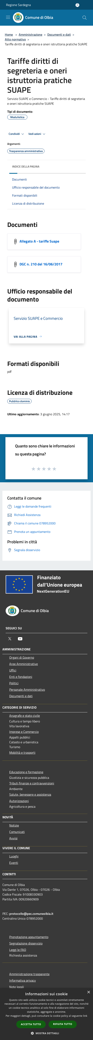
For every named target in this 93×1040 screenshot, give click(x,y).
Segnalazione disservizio (25, 943)
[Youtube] (20, 639)
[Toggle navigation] (8, 17)
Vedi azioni (37, 134)
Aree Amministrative (23, 663)
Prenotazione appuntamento (28, 936)
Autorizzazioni (19, 800)
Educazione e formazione (26, 772)
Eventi (13, 862)
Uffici (12, 670)
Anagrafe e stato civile (24, 715)
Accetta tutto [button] (31, 1024)
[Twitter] (10, 639)
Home (9, 34)
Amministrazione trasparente (29, 974)
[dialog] (46, 1014)
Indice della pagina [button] (25, 166)
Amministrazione (30, 34)
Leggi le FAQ (17, 949)
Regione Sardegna (18, 4)
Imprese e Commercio (24, 731)
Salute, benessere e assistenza (30, 794)
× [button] (88, 992)
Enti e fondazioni (20, 676)
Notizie (14, 825)
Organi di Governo (21, 657)
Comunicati (17, 831)
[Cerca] (84, 17)
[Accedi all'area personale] (77, 5)
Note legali (16, 986)
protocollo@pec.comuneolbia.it (31, 913)
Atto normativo (15, 39)
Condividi (17, 134)
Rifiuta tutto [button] (62, 1024)
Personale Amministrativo (27, 689)
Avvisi (13, 838)
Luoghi (14, 856)
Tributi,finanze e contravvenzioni (31, 783)
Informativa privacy (22, 980)
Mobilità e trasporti (22, 752)
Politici (14, 683)
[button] (46, 1033)
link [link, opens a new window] (85, 1016)
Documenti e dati (59, 34)
